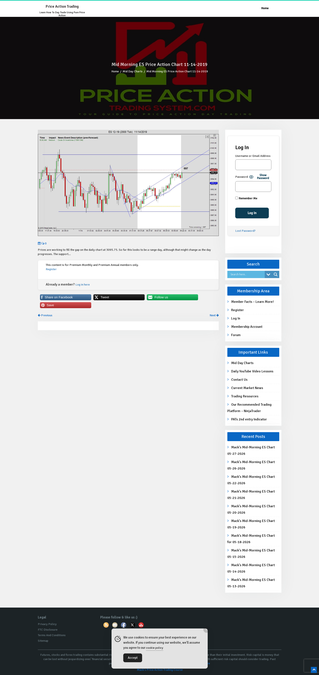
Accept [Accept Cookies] (133, 658)
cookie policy (154, 648)
